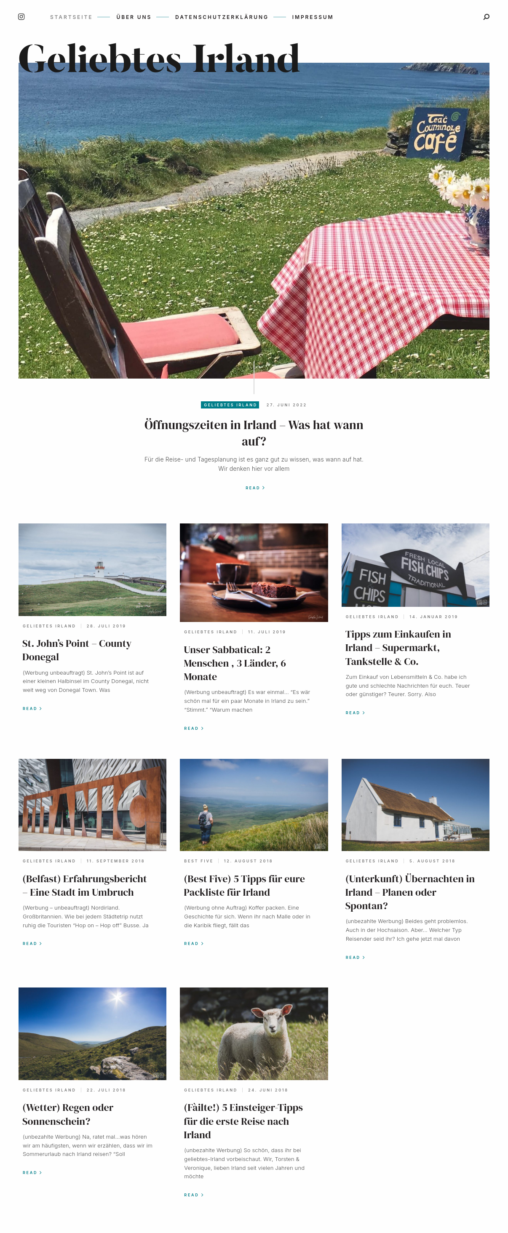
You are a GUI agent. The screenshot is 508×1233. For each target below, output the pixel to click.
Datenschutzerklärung (222, 17)
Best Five (198, 861)
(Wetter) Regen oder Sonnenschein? (68, 1114)
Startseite (71, 17)
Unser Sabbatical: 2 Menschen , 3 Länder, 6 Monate (235, 663)
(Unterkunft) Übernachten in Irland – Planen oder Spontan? (410, 892)
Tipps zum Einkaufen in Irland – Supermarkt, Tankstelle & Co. (398, 647)
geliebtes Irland (230, 405)
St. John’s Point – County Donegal (77, 650)
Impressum (313, 17)
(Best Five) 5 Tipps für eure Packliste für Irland (244, 885)
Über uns (134, 17)
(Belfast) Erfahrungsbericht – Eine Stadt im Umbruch (84, 885)
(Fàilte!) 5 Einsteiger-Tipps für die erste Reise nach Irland (243, 1120)
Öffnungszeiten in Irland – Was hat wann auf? (254, 433)
